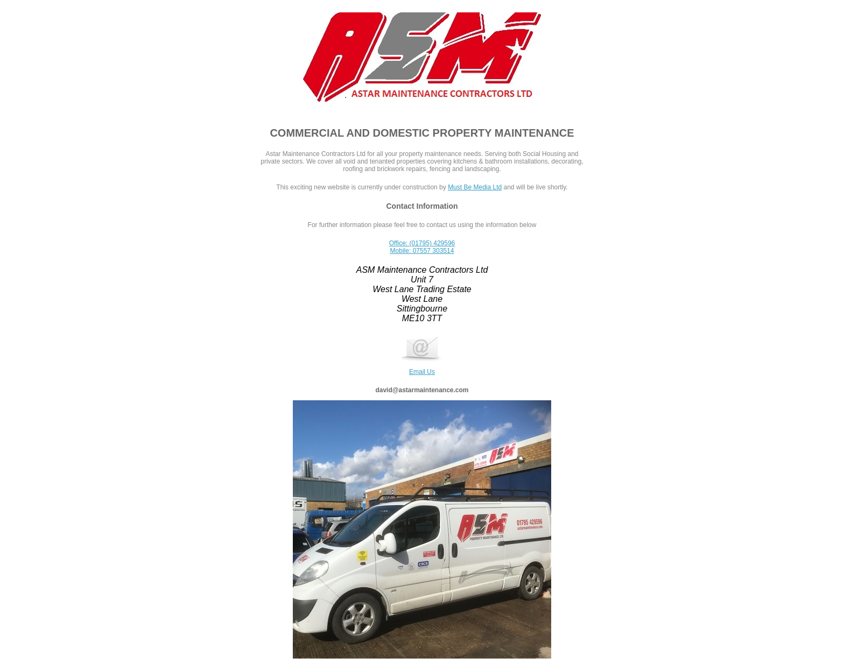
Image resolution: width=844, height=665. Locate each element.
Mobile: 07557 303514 (422, 250)
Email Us (422, 368)
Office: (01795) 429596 (422, 243)
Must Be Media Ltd (475, 187)
